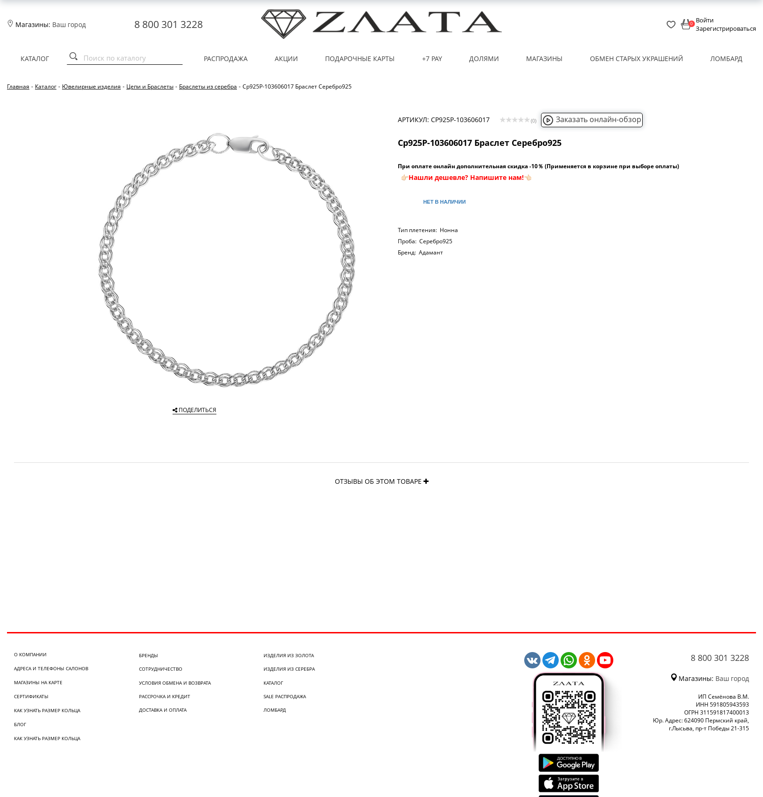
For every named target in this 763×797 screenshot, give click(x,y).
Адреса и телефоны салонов (51, 668)
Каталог (35, 58)
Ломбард (726, 58)
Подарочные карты (360, 58)
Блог (20, 724)
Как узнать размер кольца (47, 710)
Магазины (544, 58)
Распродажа (226, 58)
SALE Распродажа (285, 696)
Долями (484, 58)
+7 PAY (432, 58)
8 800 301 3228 (168, 24)
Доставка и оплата (163, 710)
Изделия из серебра (289, 669)
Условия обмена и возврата (175, 683)
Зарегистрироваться (726, 28)
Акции (286, 58)
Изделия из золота (289, 655)
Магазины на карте (38, 682)
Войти (705, 20)
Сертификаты (31, 696)
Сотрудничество (160, 669)
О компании (30, 654)
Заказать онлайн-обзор (591, 119)
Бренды (148, 655)
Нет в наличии (444, 202)
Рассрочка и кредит (164, 696)
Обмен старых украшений (636, 58)
